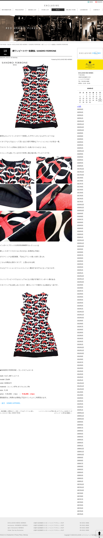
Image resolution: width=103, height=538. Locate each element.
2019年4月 (80, 145)
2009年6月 (80, 430)
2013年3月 (80, 338)
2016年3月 (80, 231)
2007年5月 (80, 505)
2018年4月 (80, 162)
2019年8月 (80, 136)
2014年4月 (80, 299)
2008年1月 (80, 481)
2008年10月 (80, 454)
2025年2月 (80, 115)
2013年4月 (80, 335)
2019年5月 (80, 142)
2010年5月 (80, 398)
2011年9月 (80, 392)
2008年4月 (80, 472)
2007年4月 (80, 508)
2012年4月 (80, 371)
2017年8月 (80, 180)
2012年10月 (80, 353)
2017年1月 (80, 201)
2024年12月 (80, 121)
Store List (45, 9)
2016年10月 (80, 210)
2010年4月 (80, 401)
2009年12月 (80, 413)
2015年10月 (80, 246)
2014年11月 (80, 279)
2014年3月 (80, 302)
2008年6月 (80, 466)
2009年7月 (80, 427)
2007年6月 (80, 502)
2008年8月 (80, 460)
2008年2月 (80, 478)
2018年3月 (80, 165)
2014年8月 (80, 288)
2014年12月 (80, 276)
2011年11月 (80, 386)
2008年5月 (80, 469)
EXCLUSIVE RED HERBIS (19, 44)
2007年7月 (80, 499)
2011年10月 (80, 389)
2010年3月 (80, 404)
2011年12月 (80, 383)
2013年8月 (80, 323)
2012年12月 (80, 347)
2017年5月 (80, 189)
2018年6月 (80, 157)
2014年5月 (80, 296)
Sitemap (25, 535)
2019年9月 (80, 133)
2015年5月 (80, 261)
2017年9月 (80, 177)
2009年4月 (80, 436)
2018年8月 (80, 154)
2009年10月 (80, 418)
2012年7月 (80, 362)
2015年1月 (80, 273)
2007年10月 (80, 490)
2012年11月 (80, 350)
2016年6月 (80, 222)
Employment (10, 535)
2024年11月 (80, 124)
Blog (58, 9)
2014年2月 (80, 305)
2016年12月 (80, 204)
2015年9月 (80, 249)
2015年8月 (80, 252)
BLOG (9, 44)
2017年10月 (80, 174)
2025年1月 (80, 118)
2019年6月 (80, 139)
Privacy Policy (18, 535)
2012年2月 (80, 377)
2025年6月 (80, 109)
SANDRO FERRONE (34, 44)
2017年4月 (80, 192)
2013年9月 (80, 320)
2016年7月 (80, 219)
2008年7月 (80, 463)
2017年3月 (80, 195)
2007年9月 (80, 493)
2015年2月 (80, 270)
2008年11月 (80, 451)
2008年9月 (80, 457)
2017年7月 (80, 183)
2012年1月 (80, 380)
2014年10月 (80, 282)
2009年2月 (80, 442)
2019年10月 (80, 130)
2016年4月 (80, 228)
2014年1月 (80, 308)
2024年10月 (80, 127)
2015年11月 (80, 243)
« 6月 (79, 106)
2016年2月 (80, 234)
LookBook (83, 9)
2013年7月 (80, 326)
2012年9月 (80, 356)
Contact (96, 9)
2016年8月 (80, 216)
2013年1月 (80, 344)
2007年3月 (80, 511)
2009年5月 (80, 433)
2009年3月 (80, 439)
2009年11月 (80, 415)
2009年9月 (80, 421)
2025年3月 (80, 112)
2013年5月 (80, 332)
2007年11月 (80, 487)
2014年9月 (80, 285)
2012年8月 (80, 359)
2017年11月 (80, 171)
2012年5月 (80, 368)
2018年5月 (80, 160)
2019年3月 (80, 148)
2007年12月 (80, 484)
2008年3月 (80, 475)
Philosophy (19, 9)
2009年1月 (80, 445)
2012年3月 (80, 374)
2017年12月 (80, 168)
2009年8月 (80, 424)
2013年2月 (80, 341)
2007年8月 (80, 496)
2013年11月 (80, 314)
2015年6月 (80, 258)
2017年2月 (80, 198)
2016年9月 (80, 213)
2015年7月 (80, 255)
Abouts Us (3, 535)
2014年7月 (80, 290)
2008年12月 (80, 448)
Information (6, 9)
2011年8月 (80, 395)
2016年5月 (80, 225)
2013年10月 (80, 317)
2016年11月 (80, 207)
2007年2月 (80, 514)
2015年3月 (80, 267)
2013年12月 (80, 311)
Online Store (70, 9)
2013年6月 (80, 329)
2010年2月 (80, 407)
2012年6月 (80, 365)
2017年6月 (80, 186)
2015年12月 (80, 240)
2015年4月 (80, 264)
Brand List (32, 9)
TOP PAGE (3, 44)
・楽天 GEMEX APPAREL (10, 403)
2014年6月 (80, 293)
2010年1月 (80, 410)
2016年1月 (80, 237)
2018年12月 (80, 151)
